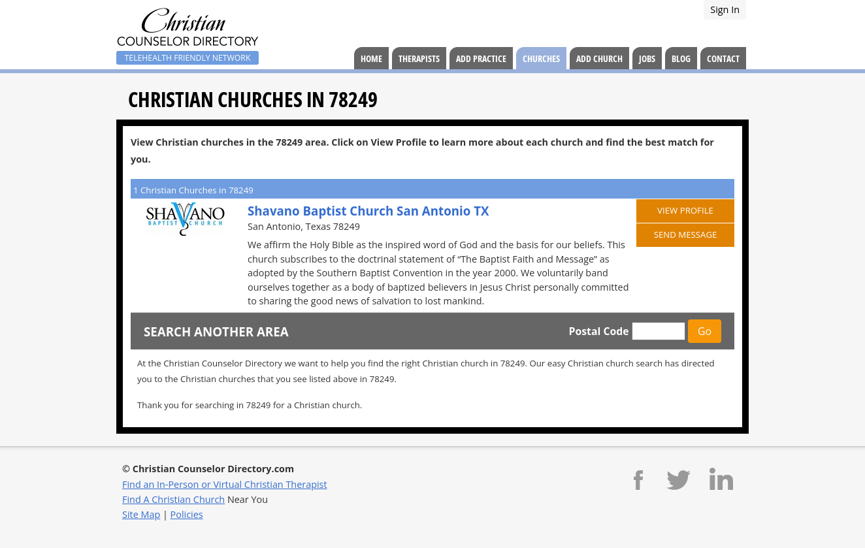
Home (371, 58)
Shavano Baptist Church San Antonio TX (368, 210)
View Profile (685, 210)
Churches (541, 58)
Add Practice (481, 58)
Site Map (141, 514)
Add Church (599, 58)
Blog (681, 58)
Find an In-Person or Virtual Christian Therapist (224, 484)
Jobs (647, 58)
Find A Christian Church (173, 499)
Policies (187, 514)
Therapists (419, 58)
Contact (723, 58)
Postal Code (598, 331)
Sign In (725, 9)
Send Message (685, 234)
